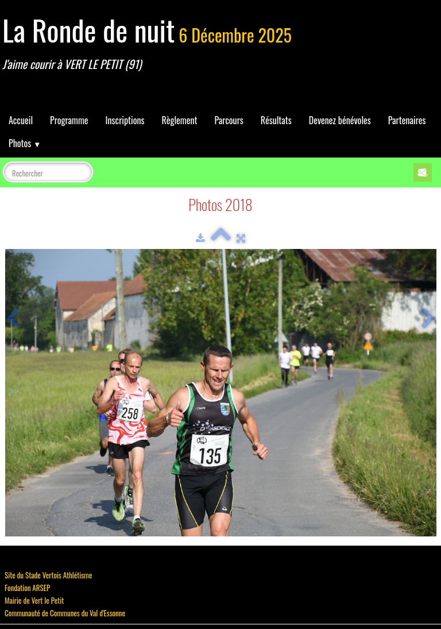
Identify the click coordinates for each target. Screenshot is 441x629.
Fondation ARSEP (27, 587)
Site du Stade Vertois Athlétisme (48, 575)
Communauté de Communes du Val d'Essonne (65, 613)
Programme (69, 120)
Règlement (179, 120)
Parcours (228, 120)
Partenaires (407, 120)
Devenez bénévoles (340, 120)
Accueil (21, 120)
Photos (25, 143)
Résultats (276, 120)
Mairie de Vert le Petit (34, 600)
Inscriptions (125, 120)
